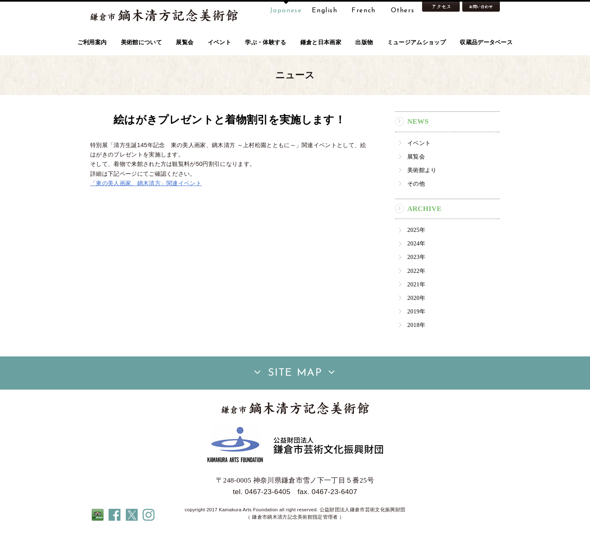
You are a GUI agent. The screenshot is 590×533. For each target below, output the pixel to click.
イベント (419, 143)
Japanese (286, 10)
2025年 (416, 230)
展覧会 (416, 156)
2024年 (416, 243)
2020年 (416, 298)
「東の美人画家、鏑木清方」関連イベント (146, 183)
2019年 (416, 311)
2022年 (416, 271)
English (324, 10)
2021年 (416, 284)
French (364, 10)
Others (403, 10)
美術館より (422, 170)
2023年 (416, 257)
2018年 (416, 325)
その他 (416, 183)
